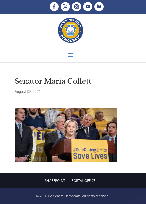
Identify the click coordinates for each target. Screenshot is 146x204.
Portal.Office (83, 180)
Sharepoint (55, 180)
